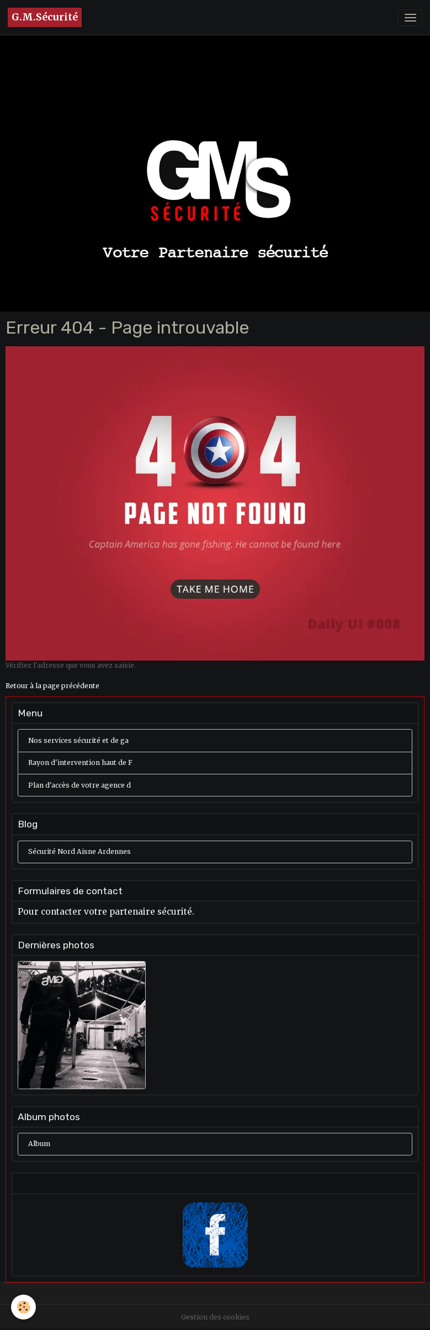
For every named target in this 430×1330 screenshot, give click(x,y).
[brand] (45, 17)
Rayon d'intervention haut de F (80, 762)
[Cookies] (23, 1307)
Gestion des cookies (215, 1317)
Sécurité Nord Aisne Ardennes (79, 851)
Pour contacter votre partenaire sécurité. (106, 911)
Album (39, 1143)
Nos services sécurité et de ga (78, 740)
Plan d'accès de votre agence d (79, 785)
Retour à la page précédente (52, 686)
